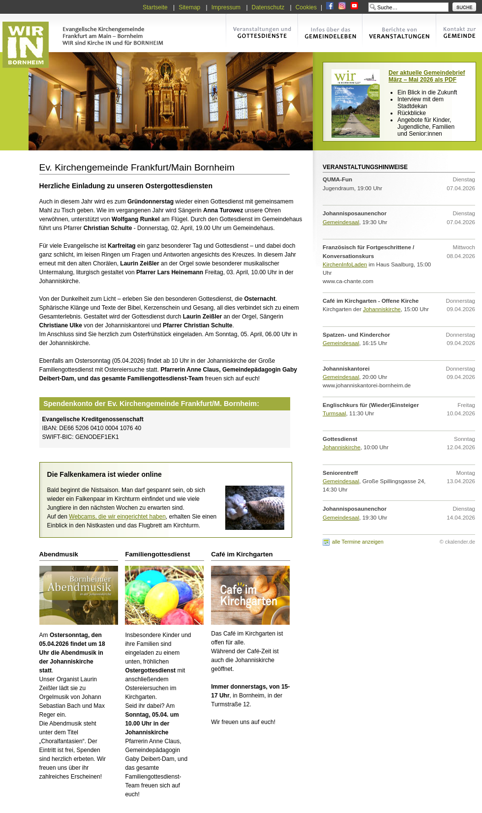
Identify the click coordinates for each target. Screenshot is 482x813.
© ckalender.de (457, 542)
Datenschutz (268, 7)
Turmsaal (334, 413)
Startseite (155, 7)
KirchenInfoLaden (345, 264)
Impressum (226, 7)
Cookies (306, 7)
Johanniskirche (382, 309)
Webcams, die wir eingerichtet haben (117, 516)
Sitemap (189, 7)
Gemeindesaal (341, 222)
